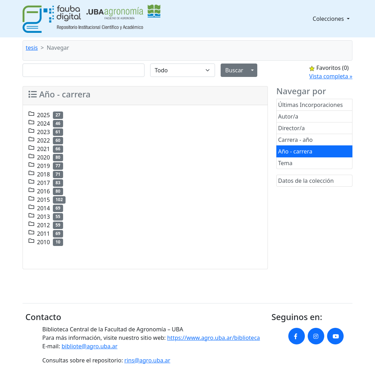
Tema (285, 163)
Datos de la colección (306, 181)
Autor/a (288, 116)
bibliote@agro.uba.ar (90, 346)
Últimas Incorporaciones (310, 105)
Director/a (291, 128)
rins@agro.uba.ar (147, 360)
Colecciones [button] (329, 19)
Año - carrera (295, 151)
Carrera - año (295, 140)
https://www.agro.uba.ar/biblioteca (213, 338)
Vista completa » (330, 76)
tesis (32, 48)
